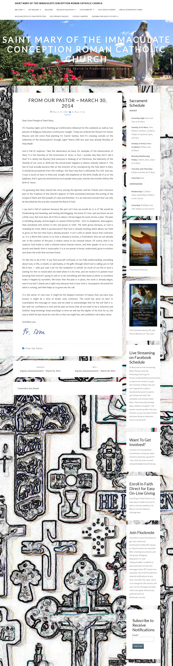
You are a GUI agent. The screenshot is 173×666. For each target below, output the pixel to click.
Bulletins (49, 9)
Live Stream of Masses (59, 16)
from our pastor (34, 348)
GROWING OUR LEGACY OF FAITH (104, 16)
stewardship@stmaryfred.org (142, 463)
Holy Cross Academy (107, 9)
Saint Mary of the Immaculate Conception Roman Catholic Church (58, 3)
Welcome (18, 9)
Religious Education (65, 9)
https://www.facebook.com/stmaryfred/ (147, 378)
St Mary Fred (78, 112)
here (139, 512)
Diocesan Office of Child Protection (30, 16)
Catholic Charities (80, 16)
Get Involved (33, 9)
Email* (143, 638)
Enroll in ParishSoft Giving (130, 9)
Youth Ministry (86, 9)
